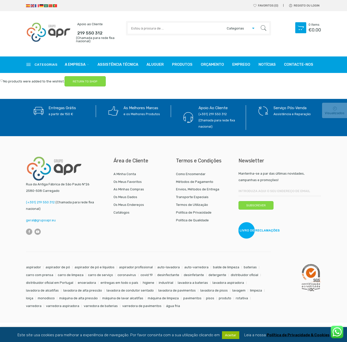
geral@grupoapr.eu (41, 220)
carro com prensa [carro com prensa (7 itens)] (39, 275)
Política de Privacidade (194, 212)
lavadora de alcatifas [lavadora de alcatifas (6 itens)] (42, 290)
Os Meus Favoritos (128, 182)
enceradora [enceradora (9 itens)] (87, 283)
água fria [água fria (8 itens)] (173, 306)
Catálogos (122, 212)
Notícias (267, 64)
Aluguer (155, 64)
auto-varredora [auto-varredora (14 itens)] (196, 267)
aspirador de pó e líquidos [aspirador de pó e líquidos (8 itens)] (94, 267)
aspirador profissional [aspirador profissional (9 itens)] (136, 267)
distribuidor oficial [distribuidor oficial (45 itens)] (244, 275)
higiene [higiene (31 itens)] (148, 283)
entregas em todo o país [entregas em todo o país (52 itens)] (119, 283)
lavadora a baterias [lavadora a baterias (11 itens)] (193, 283)
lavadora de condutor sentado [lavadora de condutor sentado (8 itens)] (130, 290)
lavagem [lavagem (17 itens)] (239, 290)
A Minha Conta (125, 174)
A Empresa (75, 64)
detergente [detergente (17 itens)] (217, 275)
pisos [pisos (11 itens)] (210, 298)
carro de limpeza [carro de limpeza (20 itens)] (71, 275)
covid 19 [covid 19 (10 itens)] (146, 275)
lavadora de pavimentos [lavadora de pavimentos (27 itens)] (177, 290)
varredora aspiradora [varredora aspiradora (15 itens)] (62, 306)
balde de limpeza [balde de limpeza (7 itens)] (226, 267)
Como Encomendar (191, 174)
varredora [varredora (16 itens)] (34, 306)
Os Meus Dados (125, 197)
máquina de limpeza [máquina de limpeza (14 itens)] (163, 298)
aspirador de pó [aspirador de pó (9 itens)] (58, 267)
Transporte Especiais (192, 197)
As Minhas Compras (129, 189)
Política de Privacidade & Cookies (298, 335)
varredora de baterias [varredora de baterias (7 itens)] (101, 306)
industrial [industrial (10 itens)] (166, 283)
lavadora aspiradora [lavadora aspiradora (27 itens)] (228, 283)
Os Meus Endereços (129, 205)
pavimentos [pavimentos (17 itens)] (192, 298)
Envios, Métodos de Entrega (197, 189)
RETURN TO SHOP (85, 81)
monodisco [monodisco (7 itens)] (46, 298)
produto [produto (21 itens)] (225, 298)
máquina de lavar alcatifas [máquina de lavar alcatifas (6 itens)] (122, 298)
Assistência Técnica (118, 64)
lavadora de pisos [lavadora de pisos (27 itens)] (214, 290)
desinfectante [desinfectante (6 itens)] (168, 275)
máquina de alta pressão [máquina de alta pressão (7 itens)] (78, 298)
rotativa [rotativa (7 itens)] (242, 298)
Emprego (241, 64)
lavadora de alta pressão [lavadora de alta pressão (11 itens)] (82, 290)
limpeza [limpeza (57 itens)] (256, 290)
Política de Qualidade (192, 220)
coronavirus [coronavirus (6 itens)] (127, 275)
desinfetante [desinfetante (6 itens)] (194, 275)
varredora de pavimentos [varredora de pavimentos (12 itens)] (142, 306)
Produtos (182, 64)
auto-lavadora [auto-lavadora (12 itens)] (168, 267)
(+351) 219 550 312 (40, 202)
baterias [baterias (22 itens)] (250, 267)
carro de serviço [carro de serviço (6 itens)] (100, 275)
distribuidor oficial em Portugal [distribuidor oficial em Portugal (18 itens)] (49, 283)
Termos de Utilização (192, 205)
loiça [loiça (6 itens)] (29, 298)
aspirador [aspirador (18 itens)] (33, 267)
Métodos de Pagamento (194, 182)
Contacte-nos (298, 64)
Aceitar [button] (230, 335)
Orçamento (212, 64)
